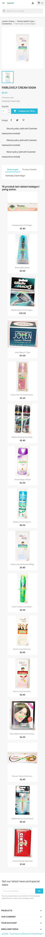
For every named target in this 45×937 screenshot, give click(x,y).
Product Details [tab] (29, 169)
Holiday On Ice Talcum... (22, 522)
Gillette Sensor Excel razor (22, 818)
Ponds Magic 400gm (22, 479)
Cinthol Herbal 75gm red (22, 861)
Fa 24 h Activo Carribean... (22, 607)
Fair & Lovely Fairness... (22, 649)
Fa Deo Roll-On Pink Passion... (22, 395)
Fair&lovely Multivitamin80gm (22, 564)
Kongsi (11, 120)
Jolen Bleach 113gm (22, 352)
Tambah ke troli (24, 111)
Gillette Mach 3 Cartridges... (22, 310)
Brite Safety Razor (22, 267)
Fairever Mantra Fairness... (22, 776)
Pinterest (23, 120)
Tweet (17, 120)
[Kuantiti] (5, 111)
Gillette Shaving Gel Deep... (23, 437)
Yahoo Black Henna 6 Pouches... (23, 734)
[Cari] (22, 10)
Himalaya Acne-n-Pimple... (22, 225)
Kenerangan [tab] (12, 169)
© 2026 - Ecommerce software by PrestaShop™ (22, 934)
